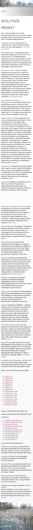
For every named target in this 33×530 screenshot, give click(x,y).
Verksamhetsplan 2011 (11, 437)
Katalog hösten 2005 (11, 403)
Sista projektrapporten (16, 97)
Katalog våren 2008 (11, 393)
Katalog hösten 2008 (11, 391)
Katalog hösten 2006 (11, 399)
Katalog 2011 (8, 386)
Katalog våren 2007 (11, 397)
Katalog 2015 (8, 380)
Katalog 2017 (8, 376)
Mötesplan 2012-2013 (11, 428)
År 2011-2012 (5, 49)
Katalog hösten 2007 (11, 395)
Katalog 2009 (9, 389)
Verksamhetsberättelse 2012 (13, 422)
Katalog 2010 (9, 388)
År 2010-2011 (26, 47)
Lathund (9, 339)
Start (14, 14)
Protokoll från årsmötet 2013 (13, 426)
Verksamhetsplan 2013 (11, 434)
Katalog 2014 (9, 382)
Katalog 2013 (8, 384)
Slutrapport (14, 162)
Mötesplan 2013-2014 (11, 424)
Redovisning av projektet (15, 274)
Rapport (11, 178)
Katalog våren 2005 (11, 405)
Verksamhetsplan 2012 (11, 435)
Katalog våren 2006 (11, 401)
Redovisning (12, 223)
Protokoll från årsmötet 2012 (13, 430)
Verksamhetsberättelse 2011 (13, 432)
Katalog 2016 (9, 378)
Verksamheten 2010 (11, 439)
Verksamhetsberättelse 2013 (13, 420)
